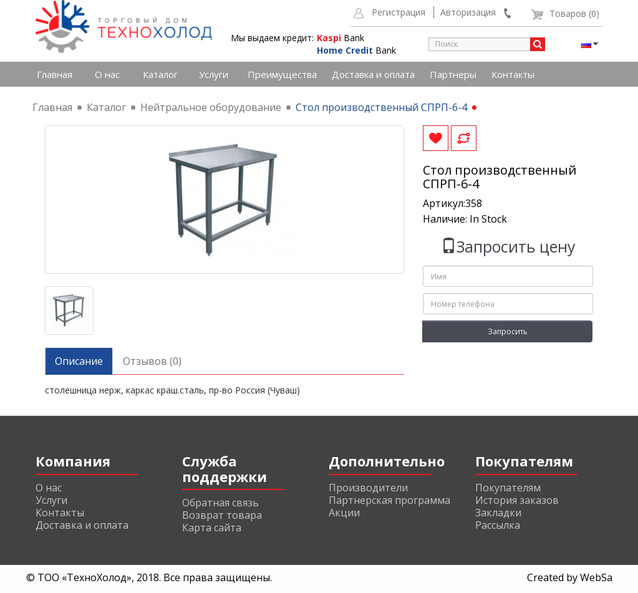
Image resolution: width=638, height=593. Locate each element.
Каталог (160, 74)
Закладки (498, 512)
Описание (79, 361)
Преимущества (282, 74)
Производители (368, 487)
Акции (344, 512)
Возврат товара (222, 515)
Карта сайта (211, 527)
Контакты (512, 74)
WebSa (596, 577)
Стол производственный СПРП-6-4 (381, 107)
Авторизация (468, 12)
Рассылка (497, 525)
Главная (54, 74)
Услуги (213, 74)
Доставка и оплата (373, 74)
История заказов (517, 500)
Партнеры (453, 74)
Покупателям (508, 487)
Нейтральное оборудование (210, 107)
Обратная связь (220, 502)
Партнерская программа (389, 500)
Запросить (508, 331)
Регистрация (398, 12)
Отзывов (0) (152, 361)
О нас (107, 74)
